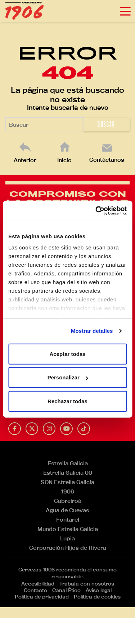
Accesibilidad (37, 583)
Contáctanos (106, 159)
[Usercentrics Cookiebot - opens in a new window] (96, 211)
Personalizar (68, 377)
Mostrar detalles (92, 331)
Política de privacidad (42, 596)
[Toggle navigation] (125, 11)
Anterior (25, 160)
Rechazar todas (67, 401)
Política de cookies (97, 596)
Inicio (64, 160)
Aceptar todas (67, 354)
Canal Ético (66, 590)
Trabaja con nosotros (86, 583)
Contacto (35, 590)
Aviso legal (99, 590)
